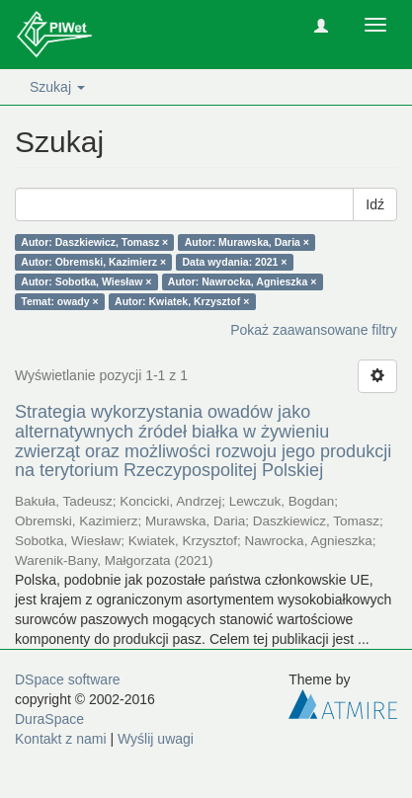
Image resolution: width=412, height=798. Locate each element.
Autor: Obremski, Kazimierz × (93, 262)
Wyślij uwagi (156, 739)
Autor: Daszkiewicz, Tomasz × (94, 242)
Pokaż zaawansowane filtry (313, 330)
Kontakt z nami (61, 739)
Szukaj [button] (57, 87)
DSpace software (68, 679)
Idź (375, 204)
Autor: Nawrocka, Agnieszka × (242, 281)
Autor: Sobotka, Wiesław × (86, 281)
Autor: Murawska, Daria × (247, 242)
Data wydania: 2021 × (235, 262)
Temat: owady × (59, 301)
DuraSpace (49, 719)
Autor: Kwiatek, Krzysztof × (182, 301)
